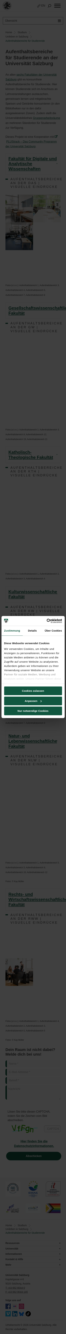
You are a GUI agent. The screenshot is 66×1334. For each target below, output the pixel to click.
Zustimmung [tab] (12, 630)
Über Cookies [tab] (53, 630)
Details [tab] (32, 630)
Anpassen (33, 700)
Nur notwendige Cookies (33, 710)
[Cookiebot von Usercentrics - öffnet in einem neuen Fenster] (47, 621)
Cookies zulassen (33, 690)
